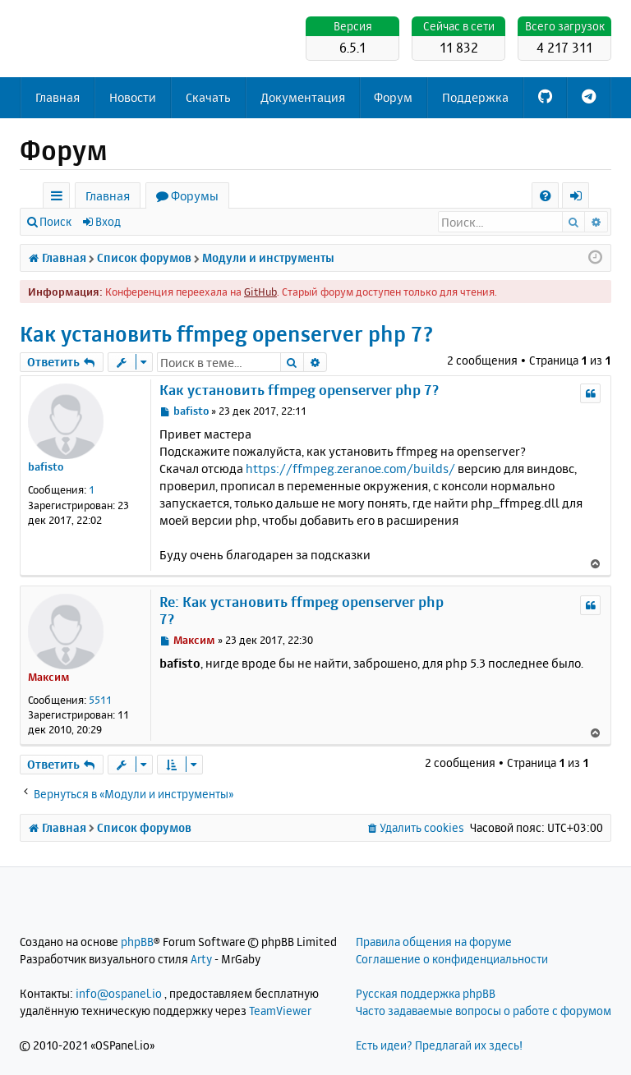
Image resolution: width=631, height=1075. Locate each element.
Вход (108, 221)
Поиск (55, 221)
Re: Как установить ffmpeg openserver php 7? (301, 610)
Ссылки (59, 198)
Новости (132, 97)
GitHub (260, 291)
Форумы (195, 196)
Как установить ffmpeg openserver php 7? (226, 334)
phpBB (137, 942)
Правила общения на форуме (434, 942)
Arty (201, 959)
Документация (302, 97)
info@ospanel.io (119, 993)
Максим (49, 676)
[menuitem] (545, 196)
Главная (57, 97)
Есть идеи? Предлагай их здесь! (439, 1045)
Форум (393, 97)
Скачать (208, 97)
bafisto (45, 466)
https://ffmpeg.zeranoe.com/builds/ (350, 468)
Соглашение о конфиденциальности (452, 959)
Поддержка (475, 97)
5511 (100, 699)
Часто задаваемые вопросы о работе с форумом (483, 1011)
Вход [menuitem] (581, 198)
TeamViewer (280, 1011)
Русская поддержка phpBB (425, 993)
